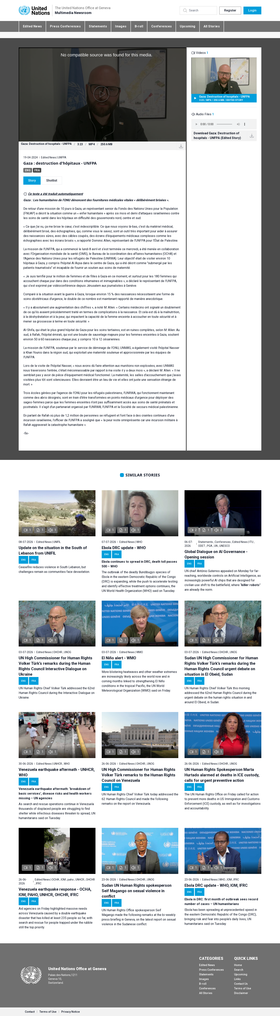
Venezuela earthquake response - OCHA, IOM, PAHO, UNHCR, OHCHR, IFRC (55, 892)
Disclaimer (241, 993)
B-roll (139, 26)
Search (238, 969)
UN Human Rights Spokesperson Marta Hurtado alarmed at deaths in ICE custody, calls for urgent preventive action (222, 775)
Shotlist (51, 180)
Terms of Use (242, 988)
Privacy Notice (70, 1011)
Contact (30, 1011)
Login (252, 10)
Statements (98, 26)
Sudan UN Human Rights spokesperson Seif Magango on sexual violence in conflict (137, 891)
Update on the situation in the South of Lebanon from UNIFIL (53, 550)
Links (237, 979)
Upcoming (187, 26)
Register (230, 10)
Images (120, 26)
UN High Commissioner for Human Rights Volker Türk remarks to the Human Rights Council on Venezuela (138, 775)
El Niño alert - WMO (119, 658)
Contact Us (241, 983)
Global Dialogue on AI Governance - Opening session (216, 554)
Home (238, 965)
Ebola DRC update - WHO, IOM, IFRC (216, 885)
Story (32, 180)
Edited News (32, 26)
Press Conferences (65, 26)
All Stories (212, 26)
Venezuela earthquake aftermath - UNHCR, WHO (57, 772)
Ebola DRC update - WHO (124, 547)
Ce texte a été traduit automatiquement (55, 194)
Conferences (161, 26)
